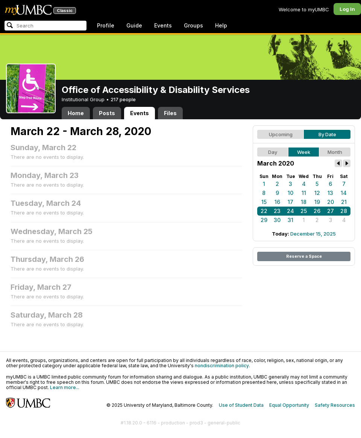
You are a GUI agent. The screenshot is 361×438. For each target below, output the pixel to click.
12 (317, 193)
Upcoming (281, 134)
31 (290, 220)
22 (264, 211)
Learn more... (64, 387)
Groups (193, 25)
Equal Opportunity (289, 405)
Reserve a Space (304, 256)
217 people (123, 99)
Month (335, 152)
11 (304, 193)
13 (330, 193)
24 (290, 211)
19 (317, 202)
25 (303, 211)
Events (163, 25)
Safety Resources (335, 405)
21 (344, 202)
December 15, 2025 (313, 234)
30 (277, 220)
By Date (327, 134)
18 (303, 202)
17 (290, 202)
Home (76, 113)
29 (264, 220)
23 (277, 211)
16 (277, 202)
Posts (107, 113)
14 (344, 193)
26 (317, 211)
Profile (105, 25)
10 (290, 193)
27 (330, 211)
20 (330, 202)
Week (303, 152)
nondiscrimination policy (222, 365)
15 (264, 202)
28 (343, 211)
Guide (134, 25)
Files (170, 113)
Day (272, 152)
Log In (347, 9)
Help (221, 25)
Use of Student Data (241, 405)
